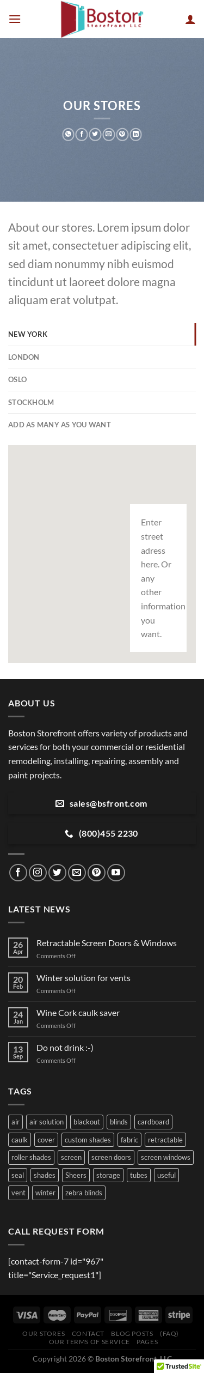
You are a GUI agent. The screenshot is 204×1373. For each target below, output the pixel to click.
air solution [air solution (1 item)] (46, 1121)
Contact (88, 1333)
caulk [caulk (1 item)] (19, 1139)
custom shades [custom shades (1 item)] (88, 1139)
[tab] (102, 334)
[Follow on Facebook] (18, 873)
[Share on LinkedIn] (135, 134)
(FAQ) (169, 1333)
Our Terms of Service (89, 1342)
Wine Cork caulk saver (78, 1012)
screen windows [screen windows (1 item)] (165, 1157)
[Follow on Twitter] (57, 873)
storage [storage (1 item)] (108, 1175)
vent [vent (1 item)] (18, 1192)
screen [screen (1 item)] (71, 1157)
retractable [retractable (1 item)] (165, 1139)
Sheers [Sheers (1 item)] (75, 1175)
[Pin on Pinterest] (122, 134)
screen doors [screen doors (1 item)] (111, 1157)
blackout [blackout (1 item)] (86, 1121)
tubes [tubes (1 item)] (138, 1175)
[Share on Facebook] (82, 134)
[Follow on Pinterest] (97, 873)
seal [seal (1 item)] (17, 1175)
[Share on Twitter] (95, 134)
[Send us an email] (77, 873)
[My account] (190, 19)
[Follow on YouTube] (116, 873)
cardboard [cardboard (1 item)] (153, 1121)
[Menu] (14, 18)
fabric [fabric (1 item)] (129, 1139)
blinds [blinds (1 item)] (119, 1121)
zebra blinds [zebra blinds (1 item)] (83, 1192)
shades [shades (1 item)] (44, 1175)
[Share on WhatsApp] (68, 134)
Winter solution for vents (83, 977)
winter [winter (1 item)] (45, 1192)
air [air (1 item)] (15, 1121)
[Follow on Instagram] (38, 873)
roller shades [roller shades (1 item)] (31, 1157)
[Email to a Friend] (109, 134)
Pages (147, 1342)
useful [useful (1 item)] (166, 1175)
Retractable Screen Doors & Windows (106, 942)
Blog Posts (132, 1333)
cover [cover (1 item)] (46, 1139)
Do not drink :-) (65, 1047)
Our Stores (43, 1333)
